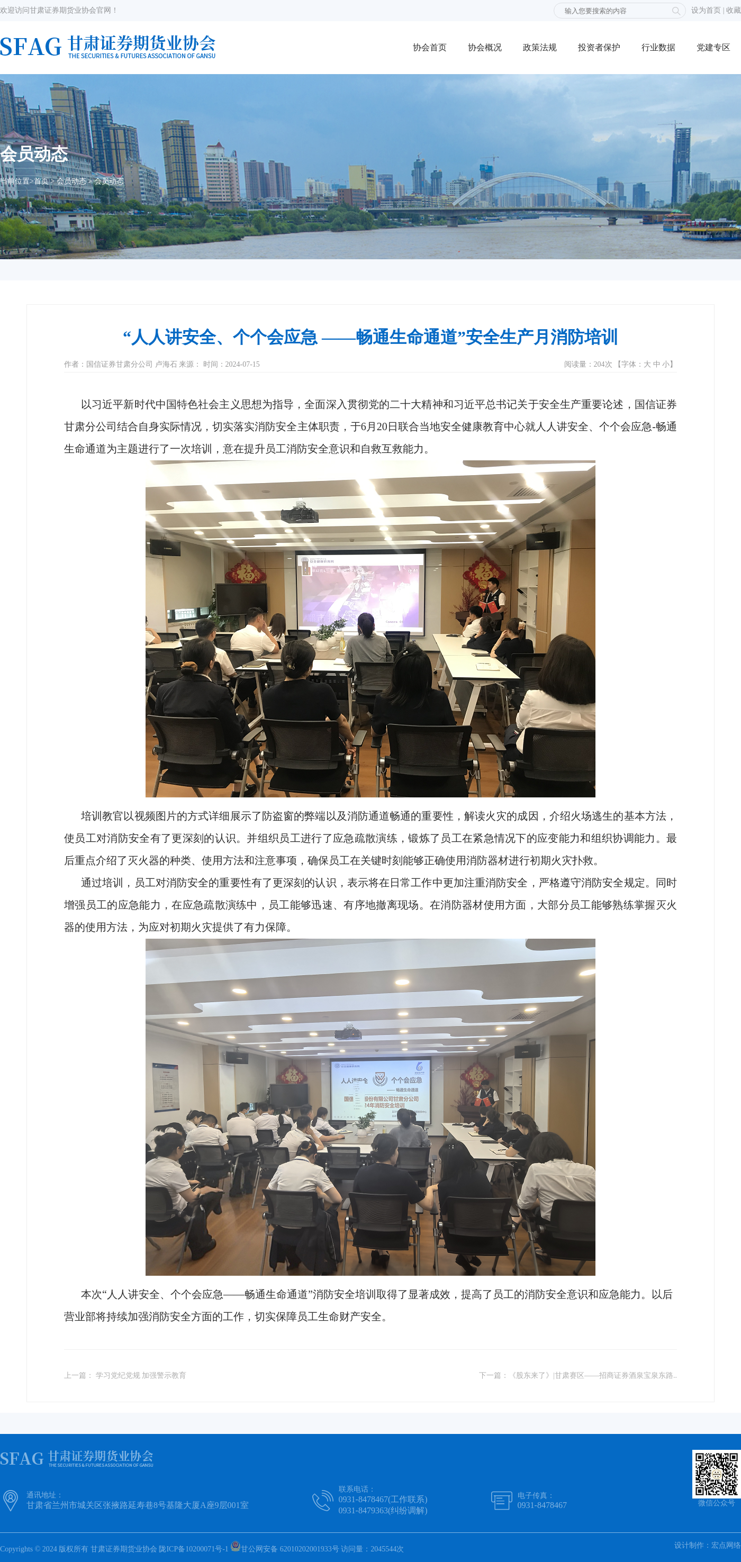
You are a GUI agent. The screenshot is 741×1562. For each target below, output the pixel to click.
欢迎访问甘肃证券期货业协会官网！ (59, 10)
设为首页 (706, 10)
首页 (41, 181)
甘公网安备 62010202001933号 (284, 1547)
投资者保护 (599, 47)
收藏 (733, 10)
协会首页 (430, 47)
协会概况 (485, 47)
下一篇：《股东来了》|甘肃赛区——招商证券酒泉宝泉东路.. (578, 1375)
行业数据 (658, 47)
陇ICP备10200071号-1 (193, 1549)
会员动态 (71, 181)
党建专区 (713, 47)
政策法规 (540, 47)
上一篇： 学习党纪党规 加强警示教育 (125, 1375)
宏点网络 (726, 1545)
